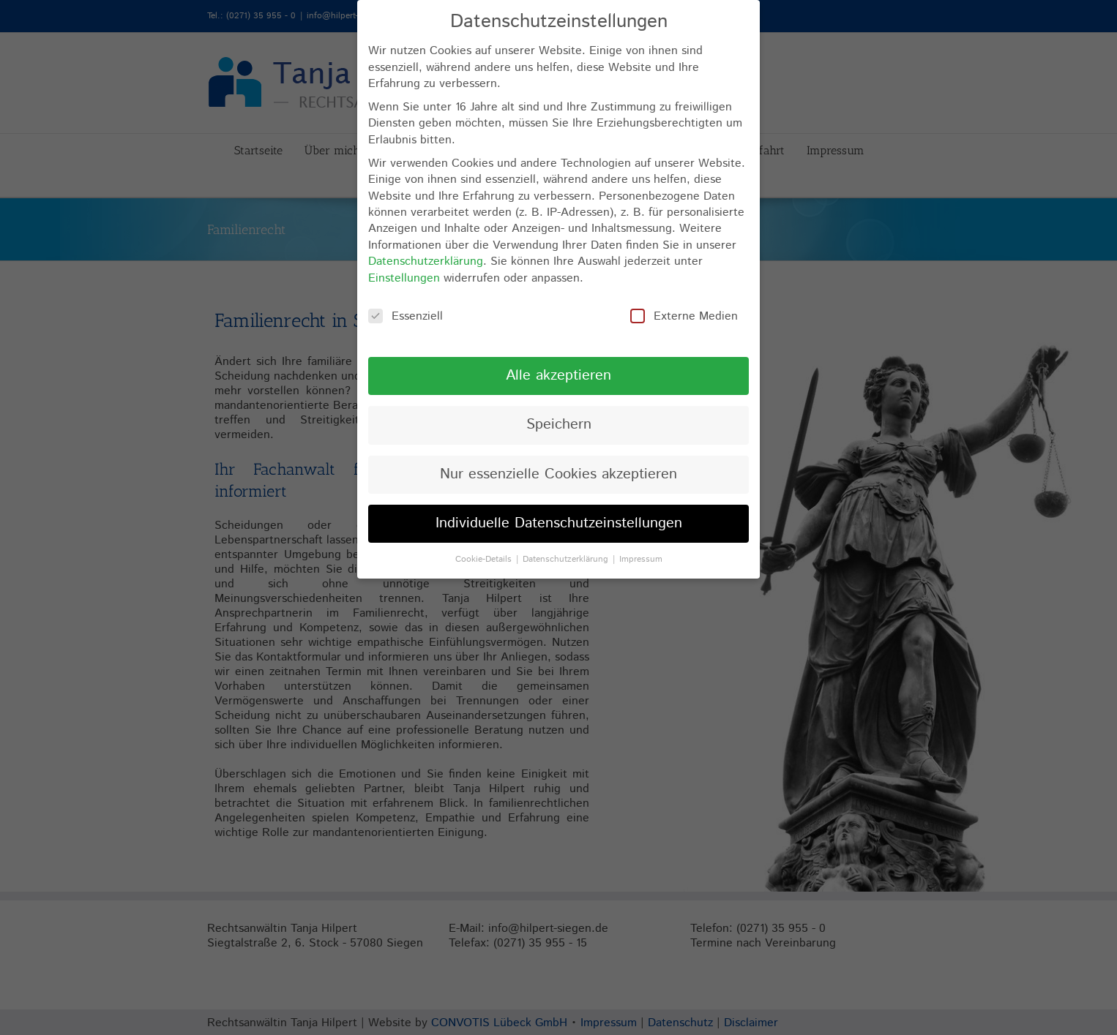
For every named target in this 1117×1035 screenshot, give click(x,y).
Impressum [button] (640, 559)
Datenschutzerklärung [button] (567, 559)
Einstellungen (404, 278)
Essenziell (405, 317)
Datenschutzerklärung (425, 261)
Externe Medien (684, 317)
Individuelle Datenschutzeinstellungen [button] (559, 523)
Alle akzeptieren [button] (558, 375)
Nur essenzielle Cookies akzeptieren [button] (558, 474)
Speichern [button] (558, 424)
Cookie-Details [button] (485, 559)
